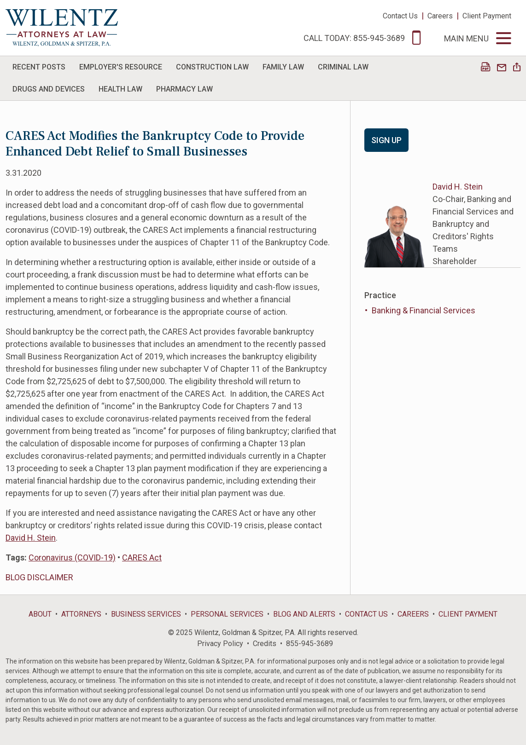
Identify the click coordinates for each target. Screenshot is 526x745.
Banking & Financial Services (423, 310)
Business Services (146, 614)
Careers (440, 16)
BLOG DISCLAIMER (39, 577)
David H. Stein (31, 538)
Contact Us (400, 16)
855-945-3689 (309, 643)
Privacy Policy (220, 643)
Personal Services (227, 614)
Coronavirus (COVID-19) (72, 557)
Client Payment (486, 16)
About (40, 614)
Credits (264, 643)
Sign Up (386, 140)
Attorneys (81, 614)
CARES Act (142, 557)
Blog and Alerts (304, 614)
